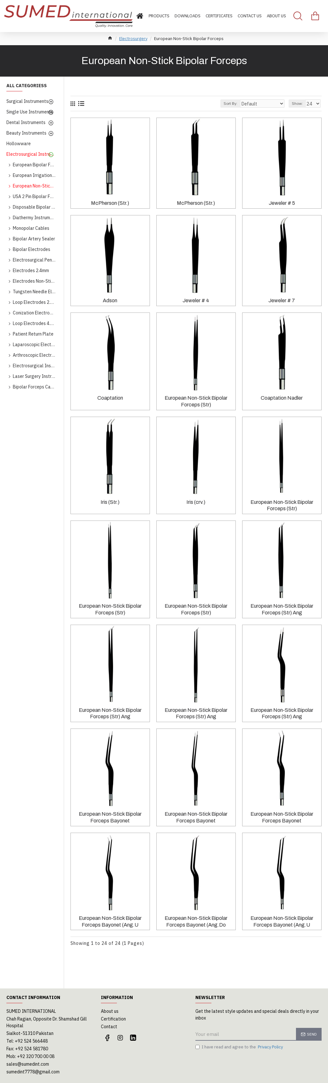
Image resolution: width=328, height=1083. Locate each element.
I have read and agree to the (239, 1047)
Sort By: (239, 103)
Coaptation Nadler (282, 398)
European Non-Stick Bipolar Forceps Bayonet (110, 817)
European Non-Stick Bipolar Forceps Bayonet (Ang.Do (196, 921)
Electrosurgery (133, 38)
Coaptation (110, 398)
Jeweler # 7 (281, 300)
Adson (110, 300)
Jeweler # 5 (282, 203)
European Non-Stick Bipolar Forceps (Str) (196, 401)
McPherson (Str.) (110, 203)
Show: (299, 103)
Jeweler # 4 (196, 300)
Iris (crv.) (195, 502)
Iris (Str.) (110, 502)
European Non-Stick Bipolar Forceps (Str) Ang (281, 609)
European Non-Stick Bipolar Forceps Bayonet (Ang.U (110, 921)
